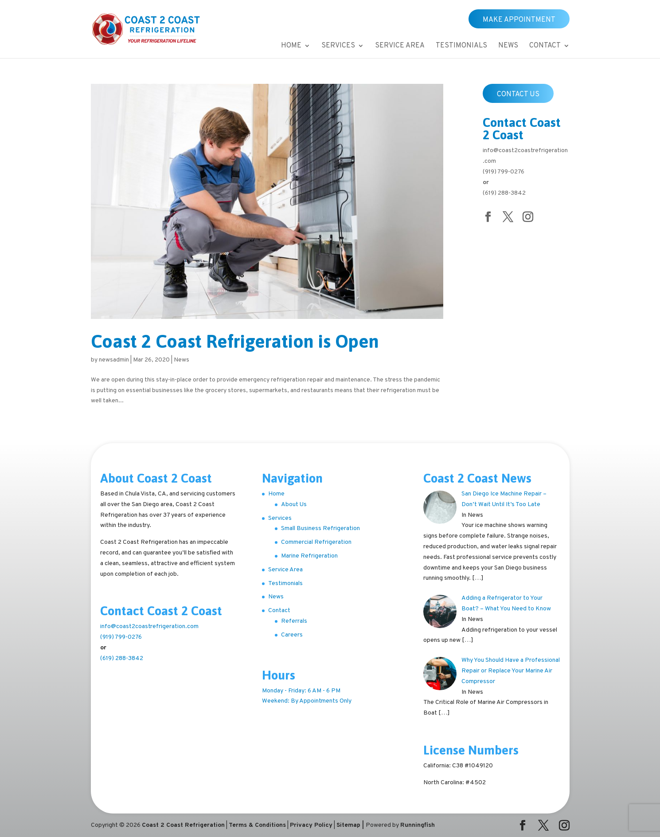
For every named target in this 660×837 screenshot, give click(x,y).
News (508, 46)
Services (338, 46)
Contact (545, 46)
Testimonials (461, 46)
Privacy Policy (311, 825)
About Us (294, 504)
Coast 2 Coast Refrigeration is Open (235, 341)
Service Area (400, 46)
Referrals (294, 621)
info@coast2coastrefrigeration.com (149, 626)
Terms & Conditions (257, 825)
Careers (292, 635)
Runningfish (417, 825)
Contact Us (518, 94)
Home (291, 46)
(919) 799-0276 (503, 172)
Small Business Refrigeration (320, 528)
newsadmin (114, 360)
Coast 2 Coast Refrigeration (183, 825)
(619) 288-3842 (504, 193)
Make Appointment (519, 20)
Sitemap (348, 825)
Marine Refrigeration (309, 556)
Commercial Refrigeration (316, 542)
